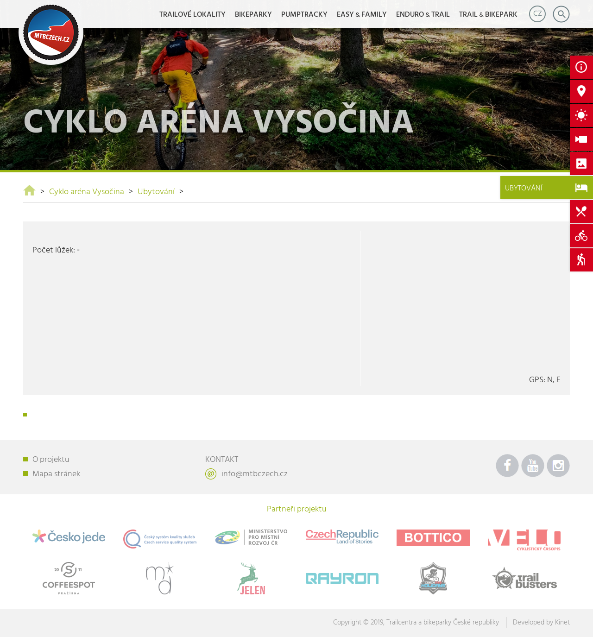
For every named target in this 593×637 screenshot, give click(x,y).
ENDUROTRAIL (423, 15)
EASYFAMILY (362, 15)
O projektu (50, 460)
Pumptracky (304, 15)
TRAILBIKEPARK (488, 15)
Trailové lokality (192, 15)
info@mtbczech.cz (254, 474)
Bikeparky (253, 15)
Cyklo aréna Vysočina (86, 192)
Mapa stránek (56, 474)
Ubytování (156, 192)
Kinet (562, 622)
